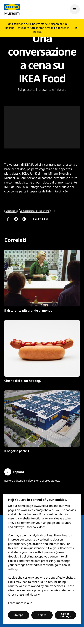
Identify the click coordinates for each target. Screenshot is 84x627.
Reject (42, 615)
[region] (42, 559)
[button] (14, 472)
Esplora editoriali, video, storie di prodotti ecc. (32, 480)
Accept (18, 615)
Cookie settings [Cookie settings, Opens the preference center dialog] (65, 615)
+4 (53, 210)
